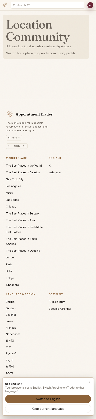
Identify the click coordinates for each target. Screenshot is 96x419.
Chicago (11, 206)
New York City (14, 179)
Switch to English (48, 399)
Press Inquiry (57, 301)
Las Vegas (12, 199)
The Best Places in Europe (22, 213)
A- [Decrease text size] (9, 146)
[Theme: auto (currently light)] (14, 137)
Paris (9, 264)
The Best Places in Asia (20, 220)
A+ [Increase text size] (24, 146)
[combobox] (49, 5)
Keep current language (48, 409)
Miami (9, 193)
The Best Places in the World (24, 165)
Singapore (12, 284)
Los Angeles (13, 186)
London (10, 257)
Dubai (9, 271)
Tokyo (10, 278)
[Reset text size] (16, 146)
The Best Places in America (23, 172)
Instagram (55, 172)
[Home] (5, 5)
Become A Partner (60, 308)
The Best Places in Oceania (23, 250)
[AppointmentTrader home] (29, 114)
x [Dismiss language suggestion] (89, 382)
